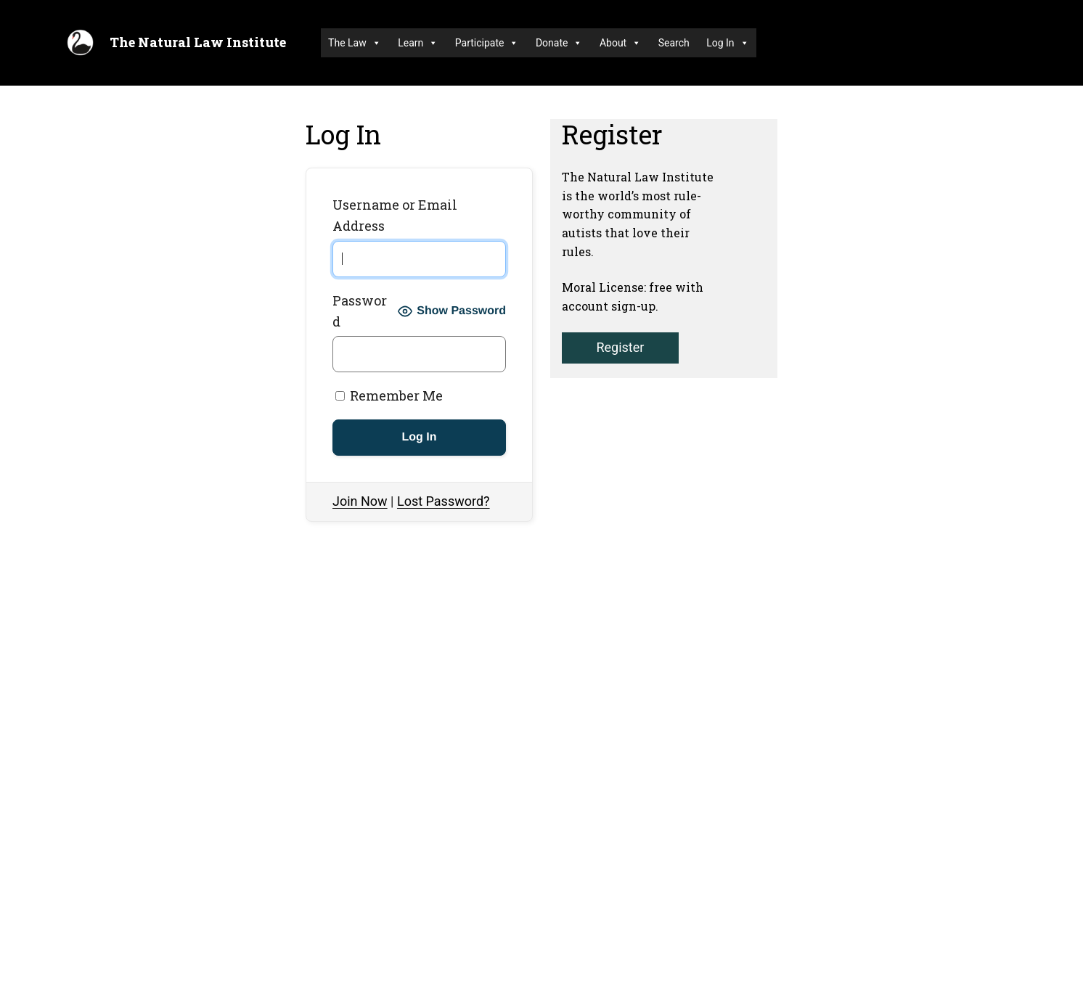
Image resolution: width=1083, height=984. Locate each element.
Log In (727, 42)
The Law (354, 42)
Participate (487, 42)
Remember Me (389, 395)
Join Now (360, 501)
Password (359, 311)
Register (620, 347)
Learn (418, 42)
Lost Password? (443, 501)
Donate (559, 42)
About (620, 42)
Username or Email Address (394, 215)
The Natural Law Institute (198, 42)
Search (674, 43)
